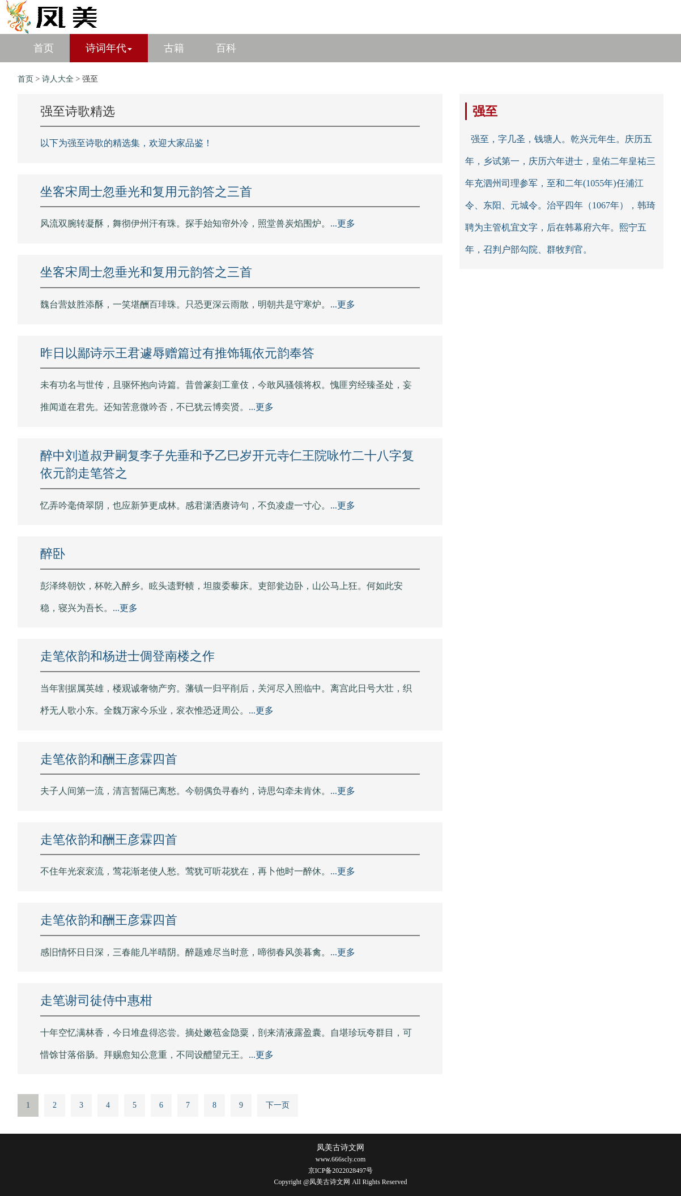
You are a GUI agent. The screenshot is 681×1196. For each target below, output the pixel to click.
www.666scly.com (340, 1159)
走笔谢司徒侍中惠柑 (96, 1000)
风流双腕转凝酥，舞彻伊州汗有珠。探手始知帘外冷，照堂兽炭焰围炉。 (185, 223)
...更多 (342, 223)
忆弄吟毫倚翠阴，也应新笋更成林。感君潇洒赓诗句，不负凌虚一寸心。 (185, 505)
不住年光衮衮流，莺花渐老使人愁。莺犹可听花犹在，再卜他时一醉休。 (185, 871)
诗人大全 (58, 79)
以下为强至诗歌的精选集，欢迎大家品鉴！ (126, 143)
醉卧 (52, 553)
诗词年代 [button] (109, 48)
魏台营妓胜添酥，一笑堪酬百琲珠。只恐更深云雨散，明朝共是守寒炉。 (185, 304)
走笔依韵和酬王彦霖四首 (108, 759)
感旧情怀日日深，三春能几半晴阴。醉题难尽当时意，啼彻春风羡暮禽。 (185, 952)
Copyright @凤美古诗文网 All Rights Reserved (340, 1182)
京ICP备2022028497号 (340, 1170)
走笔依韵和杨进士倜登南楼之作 (127, 656)
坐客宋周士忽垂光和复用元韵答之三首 (146, 192)
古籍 (174, 48)
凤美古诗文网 (340, 1147)
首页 (43, 48)
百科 (226, 48)
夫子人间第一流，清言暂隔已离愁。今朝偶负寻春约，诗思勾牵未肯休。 (185, 791)
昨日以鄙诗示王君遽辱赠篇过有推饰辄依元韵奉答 (177, 353)
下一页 (278, 1105)
